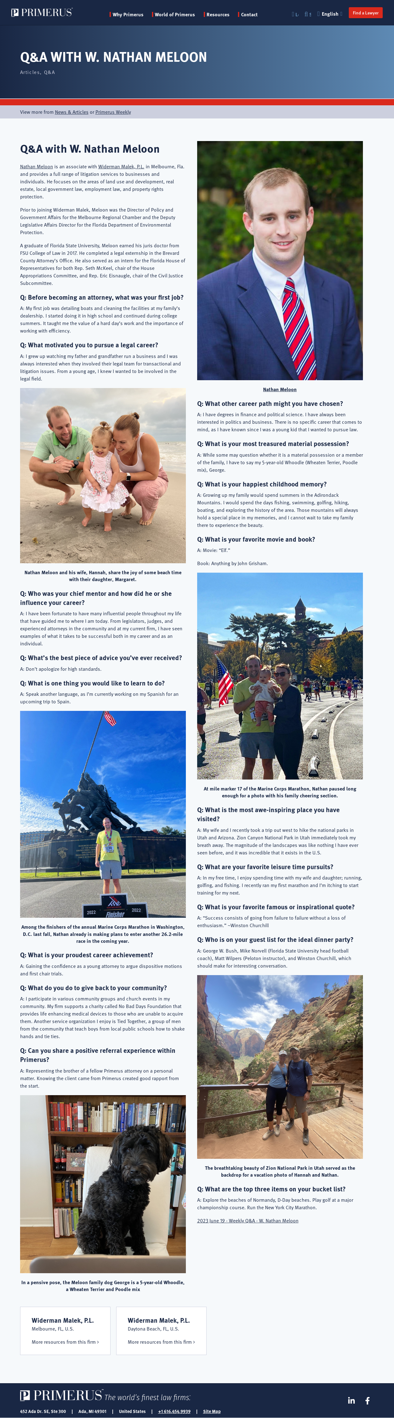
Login (297, 14)
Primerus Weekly (113, 112)
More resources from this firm (64, 1342)
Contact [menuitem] (249, 14)
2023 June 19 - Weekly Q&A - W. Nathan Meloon (248, 1220)
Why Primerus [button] (128, 14)
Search (310, 14)
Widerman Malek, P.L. (121, 166)
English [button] (330, 13)
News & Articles (72, 112)
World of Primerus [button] (175, 14)
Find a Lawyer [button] (366, 12)
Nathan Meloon (36, 166)
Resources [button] (218, 14)
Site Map (212, 1411)
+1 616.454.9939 (174, 1411)
